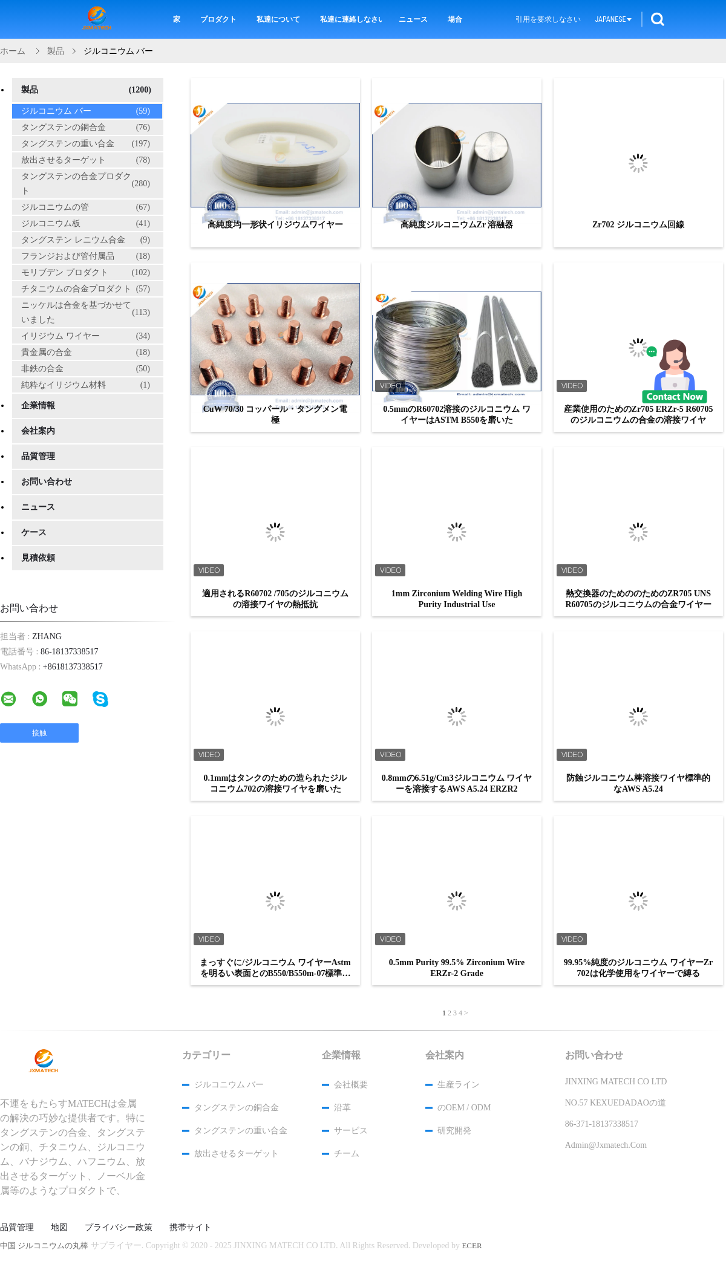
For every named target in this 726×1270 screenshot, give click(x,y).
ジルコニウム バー (85, 111)
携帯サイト (190, 1227)
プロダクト (218, 19)
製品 (86, 90)
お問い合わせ (46, 481)
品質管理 (38, 456)
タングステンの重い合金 (85, 144)
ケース (34, 532)
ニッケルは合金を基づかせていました (85, 312)
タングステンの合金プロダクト (85, 183)
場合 (455, 19)
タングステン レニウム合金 (85, 240)
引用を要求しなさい (548, 19)
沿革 (342, 1107)
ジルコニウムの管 (85, 207)
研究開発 (454, 1130)
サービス (351, 1130)
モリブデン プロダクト (85, 272)
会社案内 (38, 430)
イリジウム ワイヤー (85, 336)
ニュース (413, 19)
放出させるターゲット (85, 160)
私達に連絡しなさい (351, 19)
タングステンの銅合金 (85, 127)
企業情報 (38, 405)
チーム (346, 1153)
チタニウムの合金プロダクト (85, 289)
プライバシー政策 (118, 1227)
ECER (472, 1245)
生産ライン (458, 1084)
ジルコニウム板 (85, 224)
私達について (278, 19)
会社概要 (351, 1084)
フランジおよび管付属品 (85, 256)
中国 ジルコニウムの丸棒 (44, 1245)
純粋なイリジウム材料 (85, 385)
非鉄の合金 (85, 369)
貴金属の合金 (85, 352)
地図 (59, 1227)
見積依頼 (38, 557)
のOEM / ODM (464, 1107)
